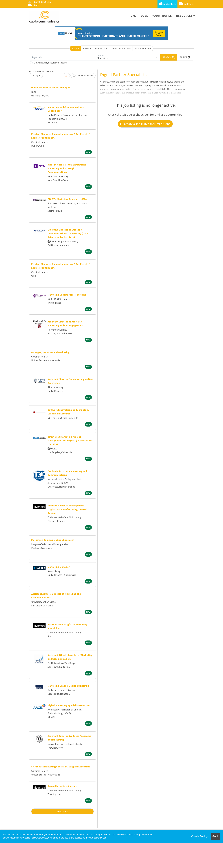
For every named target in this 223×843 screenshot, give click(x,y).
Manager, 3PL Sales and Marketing (50, 352)
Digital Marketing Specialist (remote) (69, 705)
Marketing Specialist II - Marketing (67, 294)
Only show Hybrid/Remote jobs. (50, 62)
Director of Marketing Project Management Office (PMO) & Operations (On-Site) (70, 440)
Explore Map (101, 48)
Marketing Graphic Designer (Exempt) (69, 685)
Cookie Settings (200, 836)
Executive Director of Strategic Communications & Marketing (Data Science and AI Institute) (68, 233)
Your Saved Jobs (143, 48)
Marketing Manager (59, 566)
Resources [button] (184, 15)
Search (75, 48)
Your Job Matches (121, 48)
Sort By (34, 75)
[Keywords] (62, 57)
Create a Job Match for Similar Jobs (145, 124)
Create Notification (83, 75)
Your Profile (162, 15)
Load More (62, 811)
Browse (87, 48)
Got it (215, 836)
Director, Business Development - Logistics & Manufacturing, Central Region (67, 509)
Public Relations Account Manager (50, 87)
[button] (185, 57)
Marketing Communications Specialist (52, 539)
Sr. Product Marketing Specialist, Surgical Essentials (60, 766)
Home (132, 15)
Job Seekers (167, 4)
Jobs (144, 15)
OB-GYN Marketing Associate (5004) (67, 198)
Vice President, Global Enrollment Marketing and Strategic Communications (67, 168)
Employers (186, 4)
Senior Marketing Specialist (63, 786)
